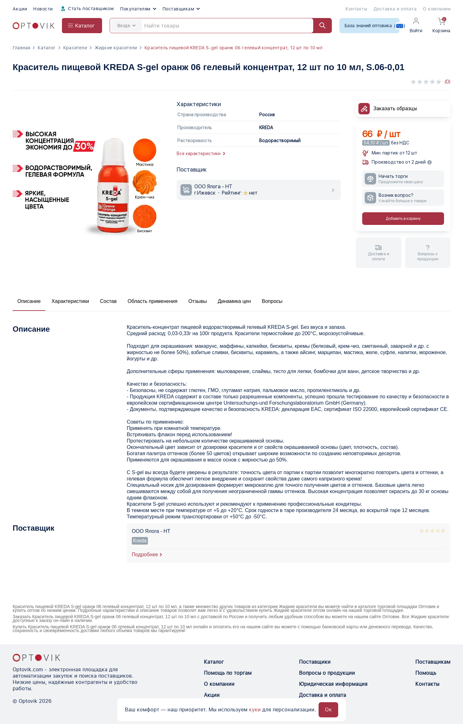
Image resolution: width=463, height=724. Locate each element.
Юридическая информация (333, 684)
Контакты (356, 8)
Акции (20, 8)
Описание (29, 301)
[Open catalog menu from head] (82, 25)
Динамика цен (234, 301)
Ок (328, 710)
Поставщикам (181, 9)
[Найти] (319, 25)
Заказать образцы (395, 109)
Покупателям (138, 9)
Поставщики (315, 662)
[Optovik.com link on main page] (33, 25)
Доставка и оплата (395, 8)
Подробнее (145, 554)
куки (255, 710)
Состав (108, 301)
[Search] (221, 25)
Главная (21, 47)
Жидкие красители (115, 47)
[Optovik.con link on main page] (36, 657)
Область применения (153, 301)
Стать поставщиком (86, 9)
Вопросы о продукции (327, 673)
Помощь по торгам (228, 673)
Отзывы (197, 301)
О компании (436, 8)
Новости (42, 8)
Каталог (46, 47)
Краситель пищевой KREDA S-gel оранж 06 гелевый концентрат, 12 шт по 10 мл (233, 47)
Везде (126, 25)
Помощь (425, 673)
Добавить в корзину (403, 218)
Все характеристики (201, 153)
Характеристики (70, 301)
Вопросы (272, 301)
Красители (75, 47)
